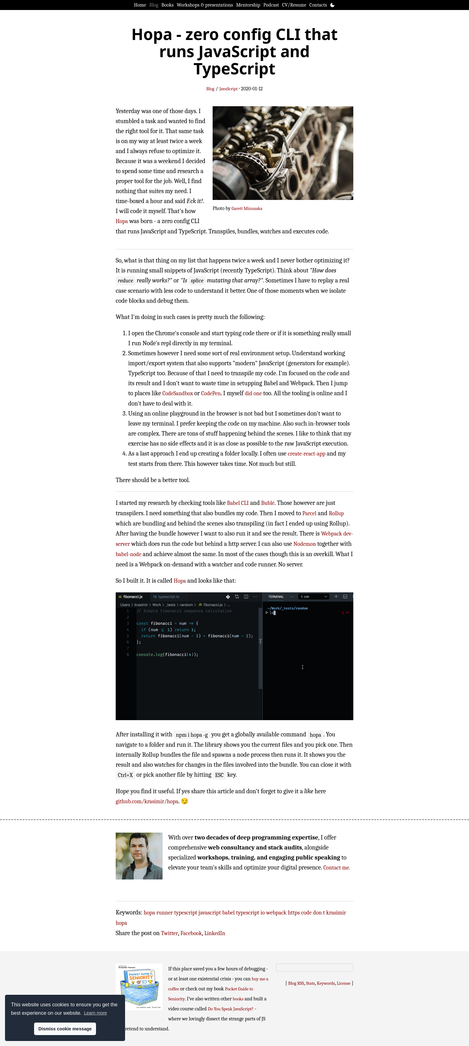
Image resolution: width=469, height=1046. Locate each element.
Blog (153, 5)
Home (140, 5)
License (343, 983)
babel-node (128, 554)
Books (167, 5)
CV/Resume (294, 5)
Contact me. (336, 867)
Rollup (336, 513)
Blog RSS (296, 983)
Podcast (271, 5)
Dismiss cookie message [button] (65, 1028)
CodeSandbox (177, 393)
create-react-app (306, 454)
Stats (310, 983)
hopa (149, 912)
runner (164, 912)
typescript (185, 912)
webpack (276, 912)
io (262, 912)
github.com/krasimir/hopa (147, 801)
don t (319, 912)
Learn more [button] (95, 1012)
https (294, 912)
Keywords (326, 983)
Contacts (318, 5)
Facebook (191, 933)
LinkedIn (214, 933)
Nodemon (305, 544)
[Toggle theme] (332, 4)
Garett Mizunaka (247, 208)
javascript (210, 912)
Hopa (122, 221)
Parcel (309, 513)
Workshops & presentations (205, 5)
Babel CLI (238, 503)
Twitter (169, 933)
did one (253, 393)
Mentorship (248, 5)
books (238, 999)
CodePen (211, 393)
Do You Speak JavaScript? (231, 1009)
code (306, 912)
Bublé (267, 503)
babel (228, 912)
